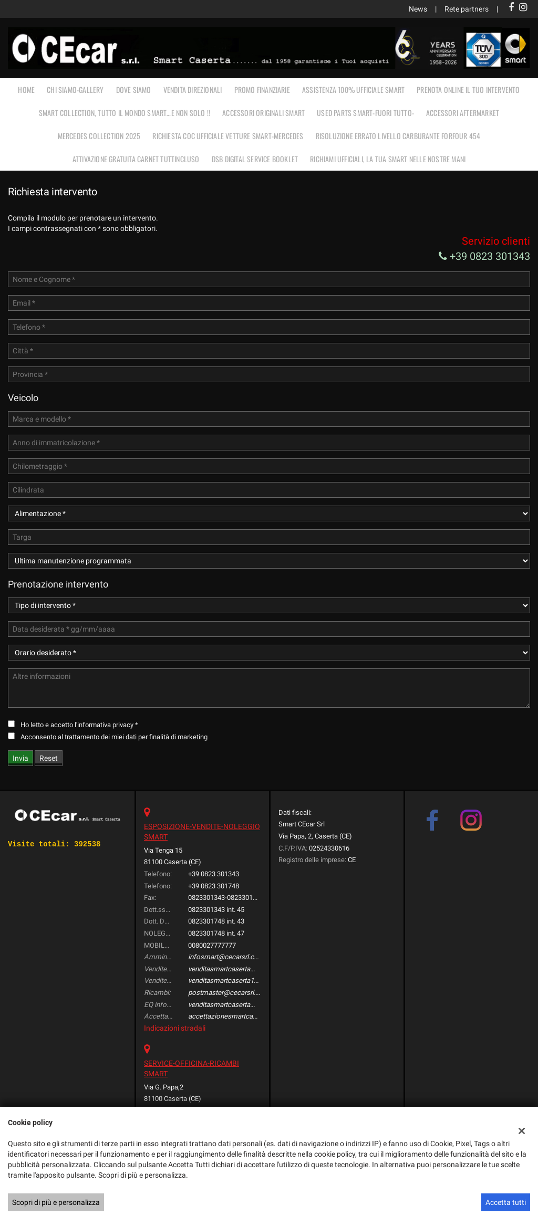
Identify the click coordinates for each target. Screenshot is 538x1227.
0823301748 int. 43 (216, 921)
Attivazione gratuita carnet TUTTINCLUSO (136, 158)
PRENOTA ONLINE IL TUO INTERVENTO (468, 89)
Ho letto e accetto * (79, 725)
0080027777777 (212, 945)
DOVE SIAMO (133, 89)
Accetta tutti (505, 1202)
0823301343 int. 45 (216, 910)
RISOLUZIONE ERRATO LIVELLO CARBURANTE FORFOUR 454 (398, 135)
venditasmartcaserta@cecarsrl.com (242, 969)
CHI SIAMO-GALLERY (75, 89)
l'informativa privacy (104, 725)
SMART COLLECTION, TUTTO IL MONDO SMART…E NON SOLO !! (124, 112)
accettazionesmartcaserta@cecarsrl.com (251, 1016)
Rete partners (466, 9)
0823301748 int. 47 (216, 933)
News (418, 9)
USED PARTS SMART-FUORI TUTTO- (365, 112)
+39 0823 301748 (213, 886)
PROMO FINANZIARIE (262, 89)
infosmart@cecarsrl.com (226, 957)
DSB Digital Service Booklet (255, 158)
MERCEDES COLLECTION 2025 (99, 135)
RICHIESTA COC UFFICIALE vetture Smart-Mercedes (227, 135)
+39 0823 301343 (484, 256)
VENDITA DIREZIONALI (192, 89)
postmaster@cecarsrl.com (229, 993)
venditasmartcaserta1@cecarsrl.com (244, 980)
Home (26, 89)
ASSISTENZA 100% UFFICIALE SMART (353, 89)
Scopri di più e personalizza (56, 1202)
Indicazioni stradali (174, 1028)
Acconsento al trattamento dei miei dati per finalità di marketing (114, 737)
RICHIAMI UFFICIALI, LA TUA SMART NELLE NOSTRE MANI (387, 158)
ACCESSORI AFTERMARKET (462, 112)
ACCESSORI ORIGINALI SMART (263, 112)
